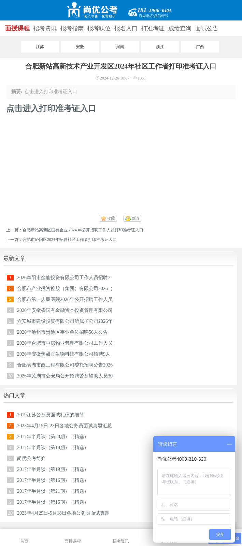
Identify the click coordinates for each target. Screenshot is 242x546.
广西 (200, 46)
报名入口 (126, 28)
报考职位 (99, 28)
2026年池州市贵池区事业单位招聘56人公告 (62, 332)
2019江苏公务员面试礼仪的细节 (50, 414)
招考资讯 (45, 28)
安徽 (80, 46)
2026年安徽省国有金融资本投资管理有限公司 (65, 310)
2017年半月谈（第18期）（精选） (53, 447)
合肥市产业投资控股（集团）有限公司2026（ (65, 288)
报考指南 (72, 28)
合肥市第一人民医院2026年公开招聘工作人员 (65, 299)
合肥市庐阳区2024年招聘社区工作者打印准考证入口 (70, 239)
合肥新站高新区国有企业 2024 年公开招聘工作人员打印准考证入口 (83, 230)
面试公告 (206, 28)
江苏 (40, 46)
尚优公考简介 (31, 458)
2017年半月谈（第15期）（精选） (53, 502)
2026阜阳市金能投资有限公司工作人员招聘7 (63, 277)
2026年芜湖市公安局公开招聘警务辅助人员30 (65, 375)
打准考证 (153, 28)
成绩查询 (179, 28)
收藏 (111, 218)
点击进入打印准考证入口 (51, 108)
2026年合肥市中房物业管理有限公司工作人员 (65, 343)
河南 (120, 46)
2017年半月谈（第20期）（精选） (53, 436)
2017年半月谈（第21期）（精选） (53, 491)
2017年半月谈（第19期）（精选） (53, 469)
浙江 (160, 46)
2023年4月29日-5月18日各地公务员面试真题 (63, 513)
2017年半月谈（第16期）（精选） (53, 480)
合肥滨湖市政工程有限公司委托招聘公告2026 (65, 365)
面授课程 (17, 28)
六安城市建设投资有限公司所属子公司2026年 (65, 321)
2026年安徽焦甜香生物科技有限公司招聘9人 (63, 354)
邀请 (135, 218)
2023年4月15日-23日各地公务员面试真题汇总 (64, 425)
